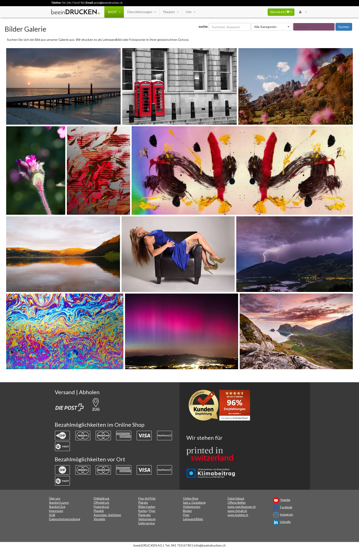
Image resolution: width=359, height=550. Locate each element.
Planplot (171, 12)
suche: (203, 26)
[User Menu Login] (303, 12)
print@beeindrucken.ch (108, 2)
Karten (142, 511)
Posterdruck (101, 507)
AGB (52, 515)
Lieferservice (146, 523)
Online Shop (190, 498)
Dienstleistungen (141, 12)
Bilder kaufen (146, 507)
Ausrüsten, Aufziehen (107, 515)
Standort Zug (57, 507)
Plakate (143, 502)
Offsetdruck (101, 502)
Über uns (54, 498)
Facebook (286, 507)
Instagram (286, 514)
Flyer (152, 511)
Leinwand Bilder (193, 519)
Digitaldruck (101, 498)
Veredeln (99, 519)
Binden (187, 511)
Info (190, 12)
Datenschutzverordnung (64, 519)
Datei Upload (236, 498)
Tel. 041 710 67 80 (73, 2)
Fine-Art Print (146, 498)
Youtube (285, 500)
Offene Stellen (237, 502)
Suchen (343, 27)
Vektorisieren (147, 519)
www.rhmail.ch (237, 511)
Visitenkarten (191, 507)
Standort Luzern (59, 502)
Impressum (56, 511)
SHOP (114, 12)
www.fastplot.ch (238, 515)
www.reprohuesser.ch (242, 507)
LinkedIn (285, 522)
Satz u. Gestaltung (194, 502)
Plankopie (144, 515)
